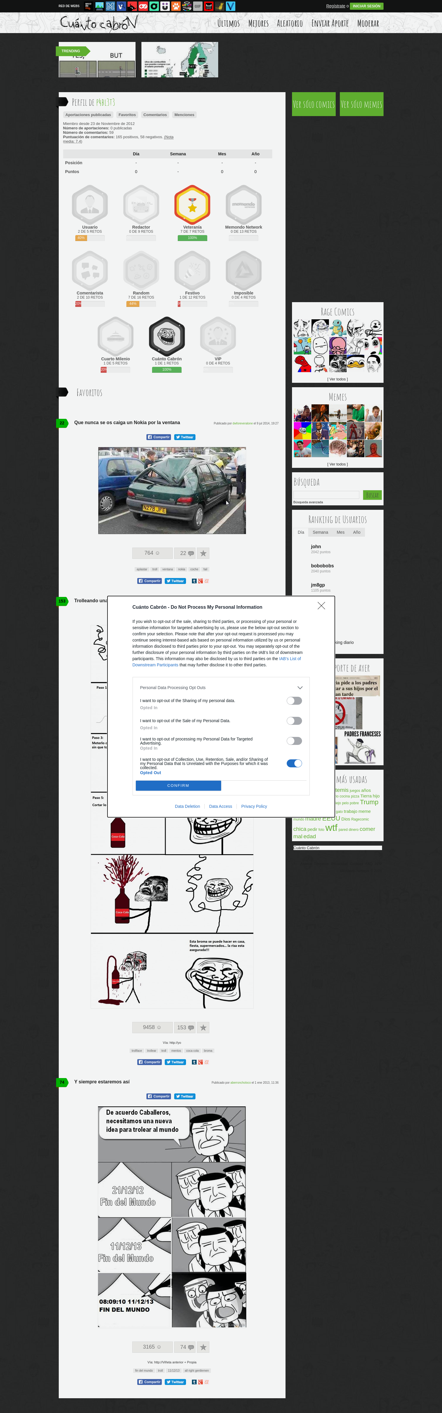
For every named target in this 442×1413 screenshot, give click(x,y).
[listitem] (221, 688)
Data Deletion (187, 806)
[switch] (294, 701)
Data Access (220, 806)
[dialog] (221, 706)
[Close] (323, 607)
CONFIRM (178, 785)
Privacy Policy (254, 806)
